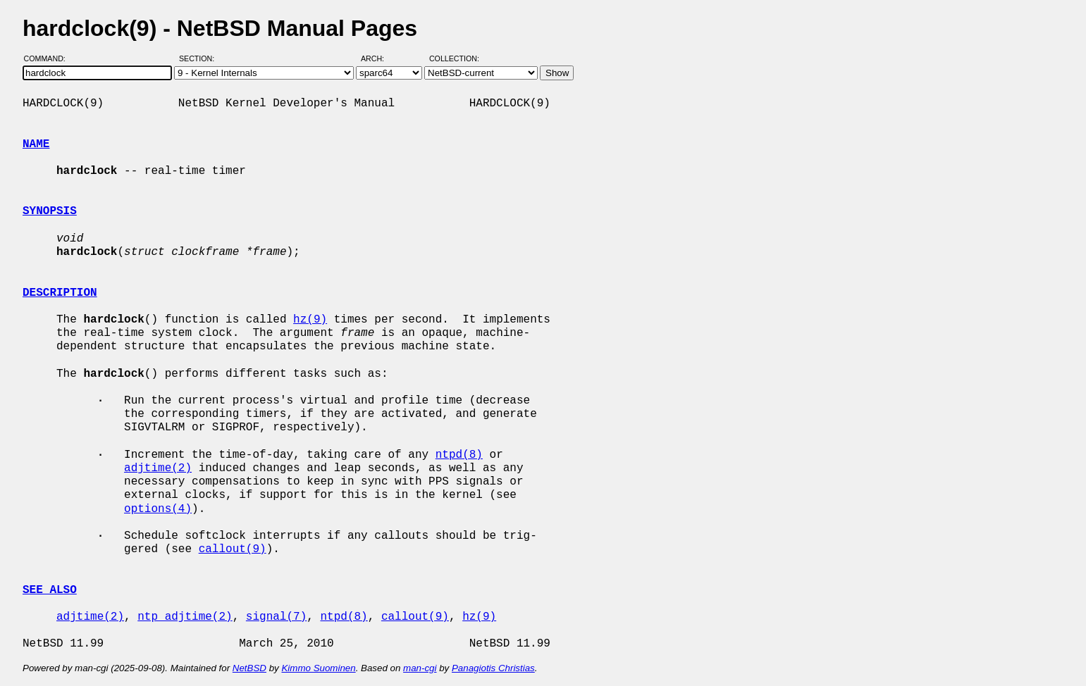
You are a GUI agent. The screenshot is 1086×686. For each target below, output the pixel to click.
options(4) (158, 509)
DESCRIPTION (60, 293)
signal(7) (276, 617)
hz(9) (310, 320)
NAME (36, 144)
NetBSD (249, 668)
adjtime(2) (158, 468)
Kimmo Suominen (318, 668)
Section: (200, 58)
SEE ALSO (50, 590)
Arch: (379, 58)
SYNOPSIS (50, 211)
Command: (49, 58)
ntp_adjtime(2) (184, 617)
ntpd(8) (459, 455)
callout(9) (232, 549)
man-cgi (419, 668)
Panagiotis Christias (493, 668)
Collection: (454, 58)
